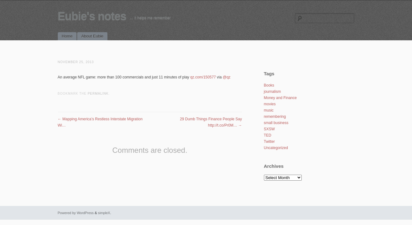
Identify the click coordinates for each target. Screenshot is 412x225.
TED (267, 135)
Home (67, 36)
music (269, 110)
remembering (275, 116)
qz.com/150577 (203, 77)
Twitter (269, 141)
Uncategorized (276, 148)
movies (270, 104)
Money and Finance (280, 98)
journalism (272, 91)
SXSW (269, 129)
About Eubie (92, 36)
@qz (227, 77)
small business (276, 123)
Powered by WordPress (76, 213)
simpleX (104, 213)
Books (269, 85)
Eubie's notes (92, 16)
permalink (98, 93)
